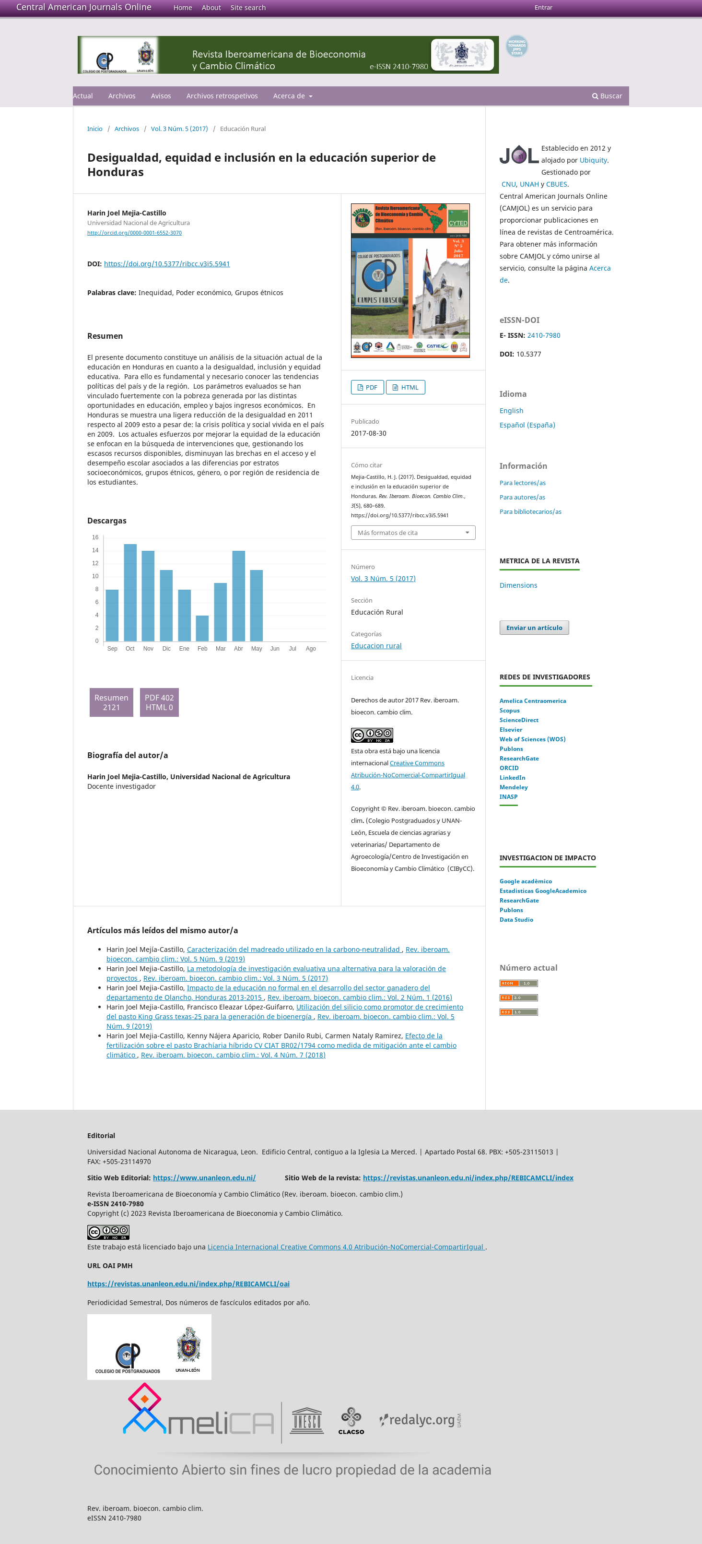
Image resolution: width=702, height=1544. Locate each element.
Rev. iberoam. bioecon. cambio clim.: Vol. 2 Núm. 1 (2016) (360, 997)
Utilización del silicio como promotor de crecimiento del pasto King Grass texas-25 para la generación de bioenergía (284, 1011)
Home (183, 7)
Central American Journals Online (84, 6)
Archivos (122, 95)
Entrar (543, 7)
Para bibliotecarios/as (531, 511)
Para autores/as (522, 497)
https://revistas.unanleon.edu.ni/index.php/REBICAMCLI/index (468, 1177)
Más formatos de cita (388, 532)
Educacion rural (376, 645)
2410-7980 (544, 335)
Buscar (607, 95)
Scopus (510, 710)
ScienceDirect (519, 720)
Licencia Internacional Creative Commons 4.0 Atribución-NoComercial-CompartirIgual (346, 1246)
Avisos (161, 95)
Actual (83, 95)
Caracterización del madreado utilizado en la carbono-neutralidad (294, 949)
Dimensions (519, 585)
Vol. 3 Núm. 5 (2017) (179, 128)
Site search (248, 7)
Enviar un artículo (534, 627)
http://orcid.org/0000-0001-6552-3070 (134, 232)
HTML (409, 387)
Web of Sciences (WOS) (533, 739)
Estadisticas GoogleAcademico (543, 890)
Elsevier (511, 729)
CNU (509, 184)
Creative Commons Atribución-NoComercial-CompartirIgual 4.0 (408, 775)
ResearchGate (519, 758)
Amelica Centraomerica (533, 700)
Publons (511, 748)
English (512, 410)
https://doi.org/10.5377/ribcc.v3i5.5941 (167, 263)
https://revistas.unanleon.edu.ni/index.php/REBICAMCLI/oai (188, 1283)
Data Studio (516, 919)
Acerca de (290, 95)
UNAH (529, 184)
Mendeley (514, 787)
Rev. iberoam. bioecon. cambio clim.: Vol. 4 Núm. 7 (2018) (233, 1054)
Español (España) (527, 424)
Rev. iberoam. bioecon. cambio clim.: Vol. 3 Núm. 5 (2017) (235, 978)
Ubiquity (593, 160)
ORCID (509, 768)
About (211, 7)
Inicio (95, 128)
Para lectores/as (523, 482)
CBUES (556, 184)
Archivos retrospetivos (222, 95)
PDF (370, 387)
